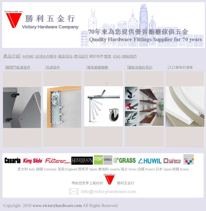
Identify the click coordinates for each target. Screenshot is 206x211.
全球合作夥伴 (46, 56)
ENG (116, 56)
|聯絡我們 (129, 56)
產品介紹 (11, 56)
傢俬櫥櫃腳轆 (97, 67)
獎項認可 (81, 56)
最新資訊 (65, 56)
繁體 (107, 56)
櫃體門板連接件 (18, 67)
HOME (28, 56)
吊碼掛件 (53, 67)
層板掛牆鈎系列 (140, 67)
